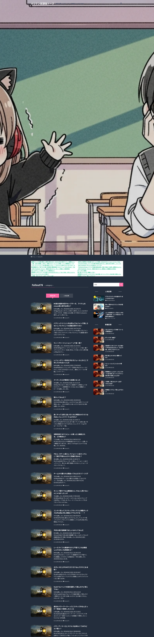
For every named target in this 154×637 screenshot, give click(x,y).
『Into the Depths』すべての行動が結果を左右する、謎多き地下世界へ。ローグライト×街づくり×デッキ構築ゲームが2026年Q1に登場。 (114, 263)
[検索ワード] (108, 284)
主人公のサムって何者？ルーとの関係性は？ (43, 270)
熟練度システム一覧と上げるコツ (86, 276)
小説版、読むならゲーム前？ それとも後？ (42, 276)
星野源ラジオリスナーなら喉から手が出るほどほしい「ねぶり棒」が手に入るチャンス (54, 272)
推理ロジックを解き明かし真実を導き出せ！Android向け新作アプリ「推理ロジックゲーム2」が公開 (58, 262)
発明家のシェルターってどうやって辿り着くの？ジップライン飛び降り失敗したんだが (100, 274)
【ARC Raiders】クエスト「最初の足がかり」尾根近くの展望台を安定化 (97, 269)
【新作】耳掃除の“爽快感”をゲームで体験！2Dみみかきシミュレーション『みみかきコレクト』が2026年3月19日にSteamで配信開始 (113, 262)
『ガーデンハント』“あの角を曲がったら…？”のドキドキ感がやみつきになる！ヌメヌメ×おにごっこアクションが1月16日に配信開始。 (67, 265)
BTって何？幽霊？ (82, 270)
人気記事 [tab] (66, 296)
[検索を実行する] (121, 284)
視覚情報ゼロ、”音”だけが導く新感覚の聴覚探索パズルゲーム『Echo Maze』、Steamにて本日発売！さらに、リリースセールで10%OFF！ (68, 267)
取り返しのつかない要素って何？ (86, 272)
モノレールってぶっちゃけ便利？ (40, 274)
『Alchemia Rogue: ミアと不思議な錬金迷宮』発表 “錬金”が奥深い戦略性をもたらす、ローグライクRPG (105, 267)
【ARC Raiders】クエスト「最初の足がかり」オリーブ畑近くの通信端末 (50, 269)
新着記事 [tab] (52, 296)
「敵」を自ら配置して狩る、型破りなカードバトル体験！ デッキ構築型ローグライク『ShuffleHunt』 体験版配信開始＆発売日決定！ (66, 263)
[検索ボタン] (121, 3)
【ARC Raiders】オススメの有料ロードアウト (90, 265)
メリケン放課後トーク (42, 3)
